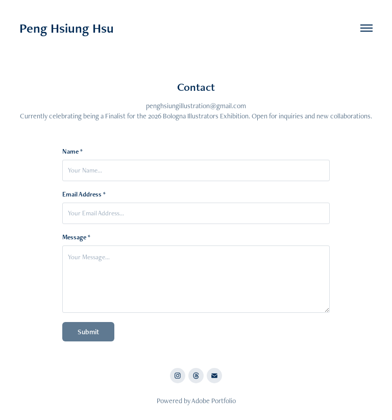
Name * (72, 151)
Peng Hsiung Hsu (66, 28)
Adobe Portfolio (213, 400)
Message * (76, 237)
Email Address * (84, 194)
